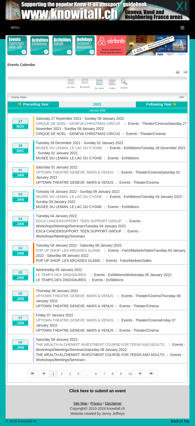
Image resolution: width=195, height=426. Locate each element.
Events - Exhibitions (123, 158)
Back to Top (180, 421)
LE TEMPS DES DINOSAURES (61, 275)
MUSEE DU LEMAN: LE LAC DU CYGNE (69, 148)
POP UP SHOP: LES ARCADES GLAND (68, 250)
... (87, 374)
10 (130, 374)
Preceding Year (36, 104)
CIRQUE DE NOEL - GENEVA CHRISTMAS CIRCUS (78, 124)
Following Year (158, 104)
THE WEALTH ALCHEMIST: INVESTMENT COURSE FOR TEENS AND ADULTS (100, 345)
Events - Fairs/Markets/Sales (129, 261)
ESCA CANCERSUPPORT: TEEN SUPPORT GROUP (78, 221)
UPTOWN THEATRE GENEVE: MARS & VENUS (74, 172)
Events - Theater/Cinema (146, 134)
